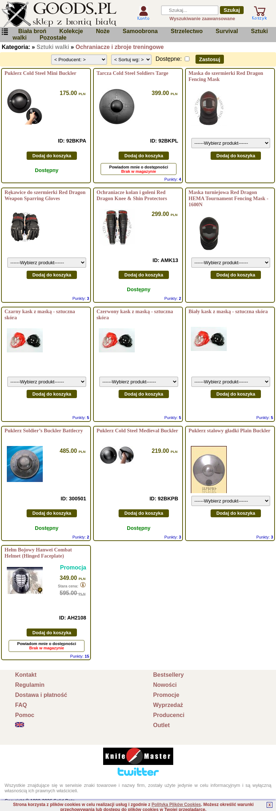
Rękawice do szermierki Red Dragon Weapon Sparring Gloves (45, 195)
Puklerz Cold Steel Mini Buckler (41, 73)
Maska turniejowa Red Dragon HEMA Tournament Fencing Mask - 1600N (228, 198)
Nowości (165, 685)
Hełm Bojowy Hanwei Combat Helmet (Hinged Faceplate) (38, 553)
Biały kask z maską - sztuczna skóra (228, 311)
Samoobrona (140, 31)
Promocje (166, 695)
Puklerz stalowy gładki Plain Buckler (229, 430)
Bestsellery (168, 675)
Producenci (168, 715)
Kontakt (26, 675)
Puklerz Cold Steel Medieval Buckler (137, 430)
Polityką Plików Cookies (176, 804)
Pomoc (24, 715)
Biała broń (32, 31)
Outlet (161, 725)
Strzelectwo (187, 31)
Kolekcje (71, 31)
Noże (103, 31)
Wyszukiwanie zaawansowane (202, 18)
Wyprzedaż (168, 705)
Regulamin (30, 685)
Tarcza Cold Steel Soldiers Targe (133, 73)
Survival (227, 31)
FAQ (21, 705)
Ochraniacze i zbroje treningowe (119, 47)
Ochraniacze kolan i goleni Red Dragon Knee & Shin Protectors (132, 195)
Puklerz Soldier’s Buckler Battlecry (44, 430)
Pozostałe (53, 38)
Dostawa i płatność (41, 695)
